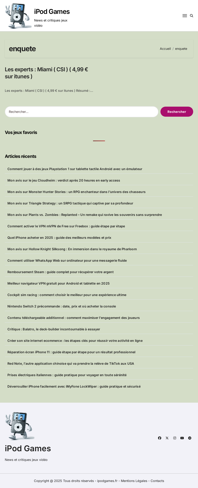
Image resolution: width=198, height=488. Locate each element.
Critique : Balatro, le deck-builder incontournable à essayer (53, 329)
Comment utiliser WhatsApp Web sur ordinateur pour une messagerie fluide (67, 260)
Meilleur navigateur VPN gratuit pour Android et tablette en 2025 (58, 283)
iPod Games (52, 11)
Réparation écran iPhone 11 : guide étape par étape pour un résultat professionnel (71, 352)
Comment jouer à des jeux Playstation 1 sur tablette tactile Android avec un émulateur (74, 169)
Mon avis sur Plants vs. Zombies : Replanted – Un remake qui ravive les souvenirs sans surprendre (84, 215)
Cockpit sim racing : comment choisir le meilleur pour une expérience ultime (66, 295)
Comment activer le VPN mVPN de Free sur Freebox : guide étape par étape (66, 226)
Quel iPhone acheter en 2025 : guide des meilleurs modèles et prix (59, 238)
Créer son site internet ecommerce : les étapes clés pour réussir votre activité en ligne (75, 341)
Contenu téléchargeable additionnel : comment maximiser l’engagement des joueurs (73, 318)
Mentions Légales (134, 481)
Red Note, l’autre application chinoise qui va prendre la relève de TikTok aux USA (70, 363)
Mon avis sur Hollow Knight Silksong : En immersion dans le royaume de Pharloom (72, 249)
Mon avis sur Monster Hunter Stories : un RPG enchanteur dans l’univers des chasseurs (76, 192)
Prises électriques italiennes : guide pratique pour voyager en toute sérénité (67, 375)
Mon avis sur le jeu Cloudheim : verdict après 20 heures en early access (63, 180)
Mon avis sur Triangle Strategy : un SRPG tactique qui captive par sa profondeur (70, 203)
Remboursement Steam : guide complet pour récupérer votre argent (60, 272)
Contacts (157, 481)
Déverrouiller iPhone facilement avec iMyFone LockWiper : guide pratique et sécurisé (74, 386)
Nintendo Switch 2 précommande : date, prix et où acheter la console (61, 306)
